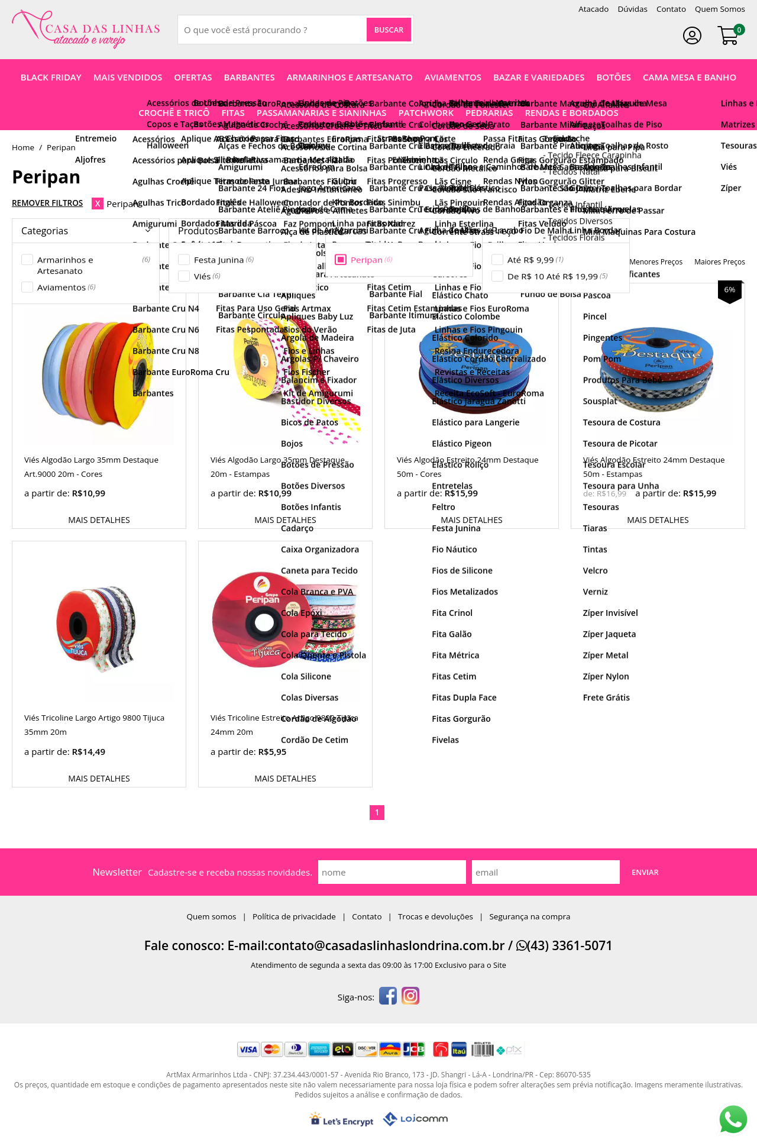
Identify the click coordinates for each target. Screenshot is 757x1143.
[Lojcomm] (415, 1119)
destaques (503, 262)
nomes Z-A (599, 262)
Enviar (645, 872)
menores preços (655, 262)
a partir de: (48, 493)
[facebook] (388, 997)
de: (590, 493)
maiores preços (719, 262)
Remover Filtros (47, 203)
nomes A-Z (551, 262)
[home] (86, 29)
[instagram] (410, 997)
